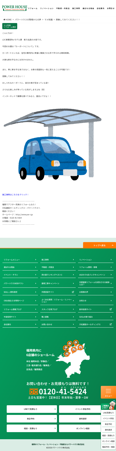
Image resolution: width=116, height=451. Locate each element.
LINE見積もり (108, 412)
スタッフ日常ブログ (49, 309)
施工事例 (45, 259)
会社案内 (7, 324)
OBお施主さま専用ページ (14, 300)
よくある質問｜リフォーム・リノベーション (57, 300)
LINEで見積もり (30, 409)
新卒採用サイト (85, 309)
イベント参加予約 (82, 409)
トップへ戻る (99, 245)
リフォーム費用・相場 (88, 267)
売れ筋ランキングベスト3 (52, 274)
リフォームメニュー (12, 259)
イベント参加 (108, 418)
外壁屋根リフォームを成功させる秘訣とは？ (94, 283)
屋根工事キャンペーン (50, 283)
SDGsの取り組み (86, 316)
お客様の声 (83, 292)
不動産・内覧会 (48, 267)
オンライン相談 (108, 441)
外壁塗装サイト (48, 292)
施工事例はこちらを (10, 194)
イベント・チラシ (11, 274)
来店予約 (108, 424)
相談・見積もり (108, 435)
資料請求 (108, 429)
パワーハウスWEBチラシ (14, 283)
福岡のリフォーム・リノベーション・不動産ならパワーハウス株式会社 (58, 444)
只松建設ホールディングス (90, 324)
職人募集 (45, 316)
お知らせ (82, 300)
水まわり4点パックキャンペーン (92, 274)
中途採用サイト (10, 316)
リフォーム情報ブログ (13, 309)
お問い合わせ (47, 324)
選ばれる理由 (9, 267)
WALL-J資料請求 (10, 292)
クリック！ (24, 194)
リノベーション (85, 259)
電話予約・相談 (108, 447)
